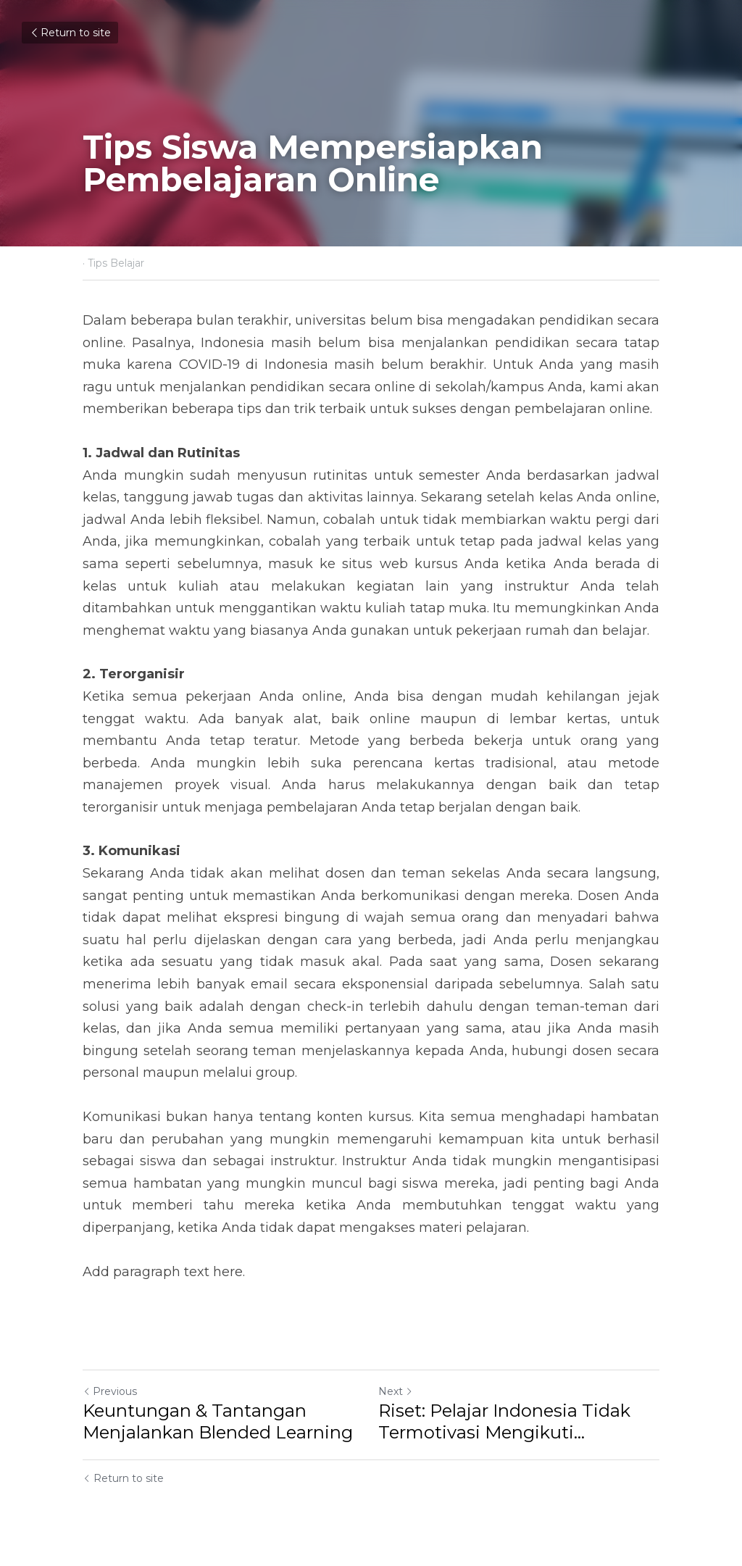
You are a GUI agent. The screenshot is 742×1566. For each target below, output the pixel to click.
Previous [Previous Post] (110, 1391)
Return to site (70, 32)
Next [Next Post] (395, 1391)
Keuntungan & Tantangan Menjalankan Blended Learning (218, 1421)
